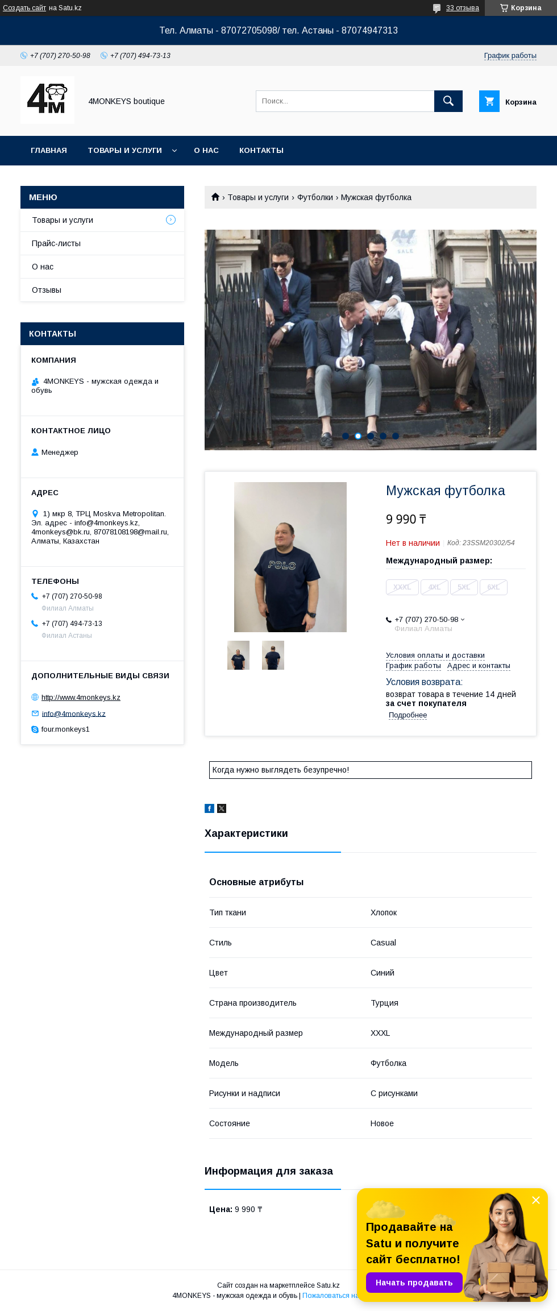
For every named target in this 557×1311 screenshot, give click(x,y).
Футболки (315, 197)
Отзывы (46, 289)
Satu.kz (328, 1285)
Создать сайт (24, 8)
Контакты (261, 150)
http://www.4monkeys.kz (80, 697)
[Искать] (448, 101)
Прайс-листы (56, 243)
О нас (206, 150)
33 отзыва (462, 8)
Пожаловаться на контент (343, 1296)
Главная (49, 150)
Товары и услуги (125, 150)
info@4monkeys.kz (74, 713)
